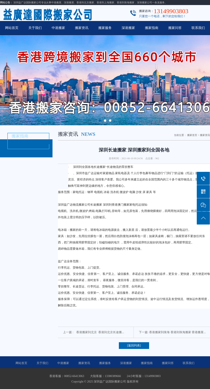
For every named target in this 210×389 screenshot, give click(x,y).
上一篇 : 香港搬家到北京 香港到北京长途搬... (93, 332)
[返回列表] (134, 345)
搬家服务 (105, 28)
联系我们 (198, 28)
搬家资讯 (81, 28)
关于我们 (35, 28)
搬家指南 (151, 28)
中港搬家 (58, 28)
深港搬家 (128, 28)
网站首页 (11, 28)
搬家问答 (175, 28)
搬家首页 (192, 135)
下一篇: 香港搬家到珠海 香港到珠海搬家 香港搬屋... (172, 332)
